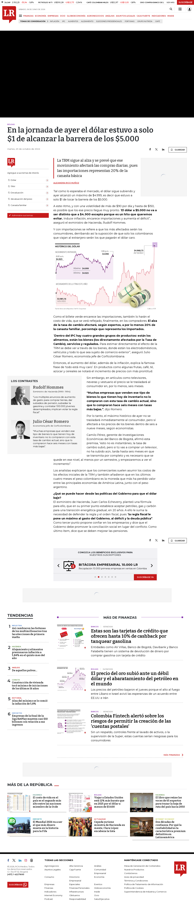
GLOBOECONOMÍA (76, 16)
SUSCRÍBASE (185, 2)
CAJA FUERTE (143, 16)
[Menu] (21, 16)
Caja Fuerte (75, 869)
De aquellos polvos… (24, 670)
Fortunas (129, 21)
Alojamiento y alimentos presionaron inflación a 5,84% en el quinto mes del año (28, 654)
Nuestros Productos (134, 869)
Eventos (98, 884)
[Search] (171, 9)
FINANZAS (28, 16)
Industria (17, 625)
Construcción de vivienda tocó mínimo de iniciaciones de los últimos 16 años (30, 685)
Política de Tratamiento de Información (143, 884)
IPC (63, 21)
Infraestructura (76, 891)
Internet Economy (165, 819)
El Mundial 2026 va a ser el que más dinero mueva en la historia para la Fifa (47, 826)
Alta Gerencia (76, 866)
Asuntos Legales (52, 869)
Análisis (16, 668)
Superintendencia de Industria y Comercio (145, 891)
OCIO (62, 16)
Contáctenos (130, 873)
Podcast (48, 899)
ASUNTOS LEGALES (125, 16)
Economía (99, 877)
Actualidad (100, 819)
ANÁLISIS (109, 16)
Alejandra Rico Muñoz (66, 183)
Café (157, 21)
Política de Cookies (134, 888)
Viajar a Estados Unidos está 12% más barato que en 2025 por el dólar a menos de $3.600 (109, 802)
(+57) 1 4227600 (15, 874)
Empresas (49, 884)
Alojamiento (87, 21)
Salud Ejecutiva (101, 899)
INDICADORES (159, 16)
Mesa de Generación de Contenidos (142, 866)
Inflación (54, 21)
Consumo (49, 877)
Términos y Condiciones (136, 880)
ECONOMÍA (40, 16)
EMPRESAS (53, 16)
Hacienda (16, 646)
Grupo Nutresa (144, 21)
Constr (16, 680)
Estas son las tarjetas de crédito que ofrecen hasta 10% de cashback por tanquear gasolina (129, 636)
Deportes (17, 713)
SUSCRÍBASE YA (145, 577)
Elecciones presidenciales (109, 21)
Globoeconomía (102, 888)
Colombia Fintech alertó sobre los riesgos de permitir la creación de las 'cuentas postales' (131, 721)
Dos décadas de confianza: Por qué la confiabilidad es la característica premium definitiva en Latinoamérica (171, 829)
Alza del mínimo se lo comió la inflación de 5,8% (30, 702)
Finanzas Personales (79, 888)
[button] (57, 566)
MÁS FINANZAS (172, 755)
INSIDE (170, 16)
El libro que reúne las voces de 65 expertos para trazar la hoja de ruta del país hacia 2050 (170, 802)
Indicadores (50, 891)
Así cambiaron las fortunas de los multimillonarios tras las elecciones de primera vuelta (29, 633)
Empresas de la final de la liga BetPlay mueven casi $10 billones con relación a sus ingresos (30, 720)
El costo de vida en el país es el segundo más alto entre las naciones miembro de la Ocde (47, 802)
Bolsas (98, 795)
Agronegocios (51, 866)
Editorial (17, 698)
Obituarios (74, 895)
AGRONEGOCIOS (95, 16)
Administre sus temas (21, 215)
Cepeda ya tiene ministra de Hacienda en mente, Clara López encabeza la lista (109, 826)
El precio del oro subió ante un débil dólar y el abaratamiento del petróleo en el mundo (134, 679)
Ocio (96, 895)
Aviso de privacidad (134, 877)
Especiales (74, 884)
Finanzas (48, 888)
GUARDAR (178, 149)
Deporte (37, 819)
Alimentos (73, 21)
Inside (97, 891)
